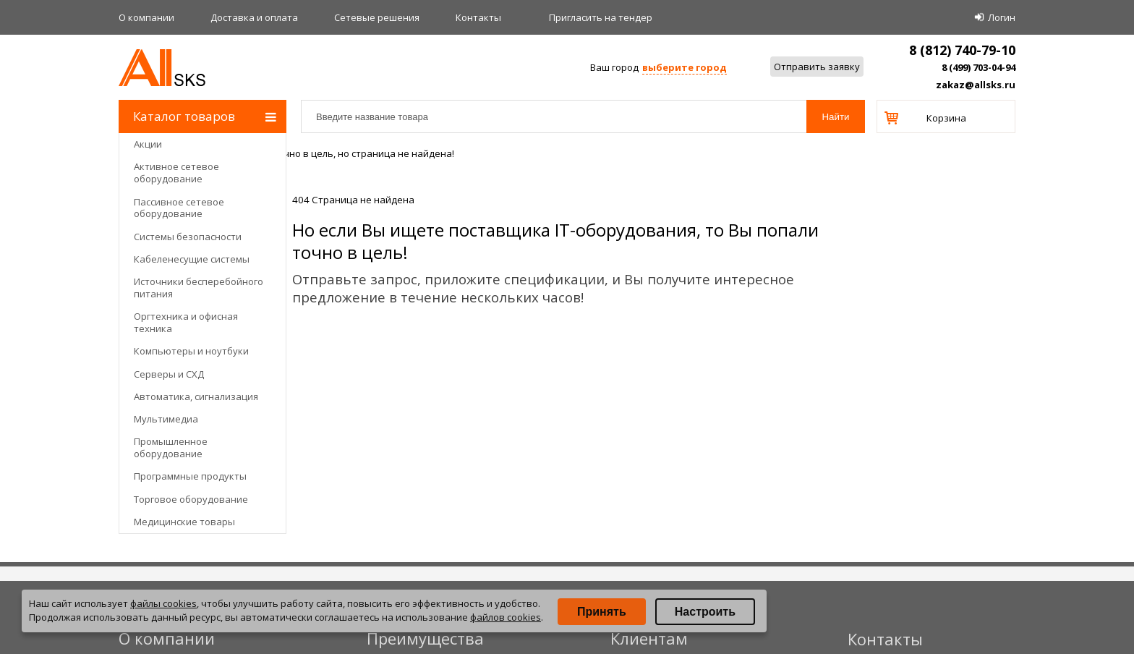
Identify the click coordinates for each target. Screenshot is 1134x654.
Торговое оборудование (191, 499)
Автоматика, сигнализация (196, 396)
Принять (601, 612)
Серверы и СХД (169, 374)
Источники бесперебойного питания (198, 287)
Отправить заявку (817, 66)
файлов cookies (505, 617)
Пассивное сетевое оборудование (179, 208)
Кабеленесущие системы (192, 259)
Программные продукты (190, 476)
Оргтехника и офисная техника (186, 322)
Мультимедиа (166, 418)
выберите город (684, 67)
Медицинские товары (184, 521)
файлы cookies (163, 603)
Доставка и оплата (254, 17)
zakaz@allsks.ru (975, 84)
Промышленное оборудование (171, 447)
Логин (1001, 17)
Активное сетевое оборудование (176, 172)
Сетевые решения (376, 17)
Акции (148, 143)
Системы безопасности (188, 236)
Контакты (478, 17)
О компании (146, 17)
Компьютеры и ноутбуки (191, 350)
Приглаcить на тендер (600, 17)
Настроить (705, 612)
